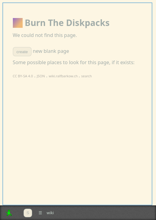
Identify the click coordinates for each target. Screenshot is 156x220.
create (22, 52)
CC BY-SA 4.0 (23, 76)
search (86, 76)
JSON (41, 76)
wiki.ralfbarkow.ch (64, 76)
